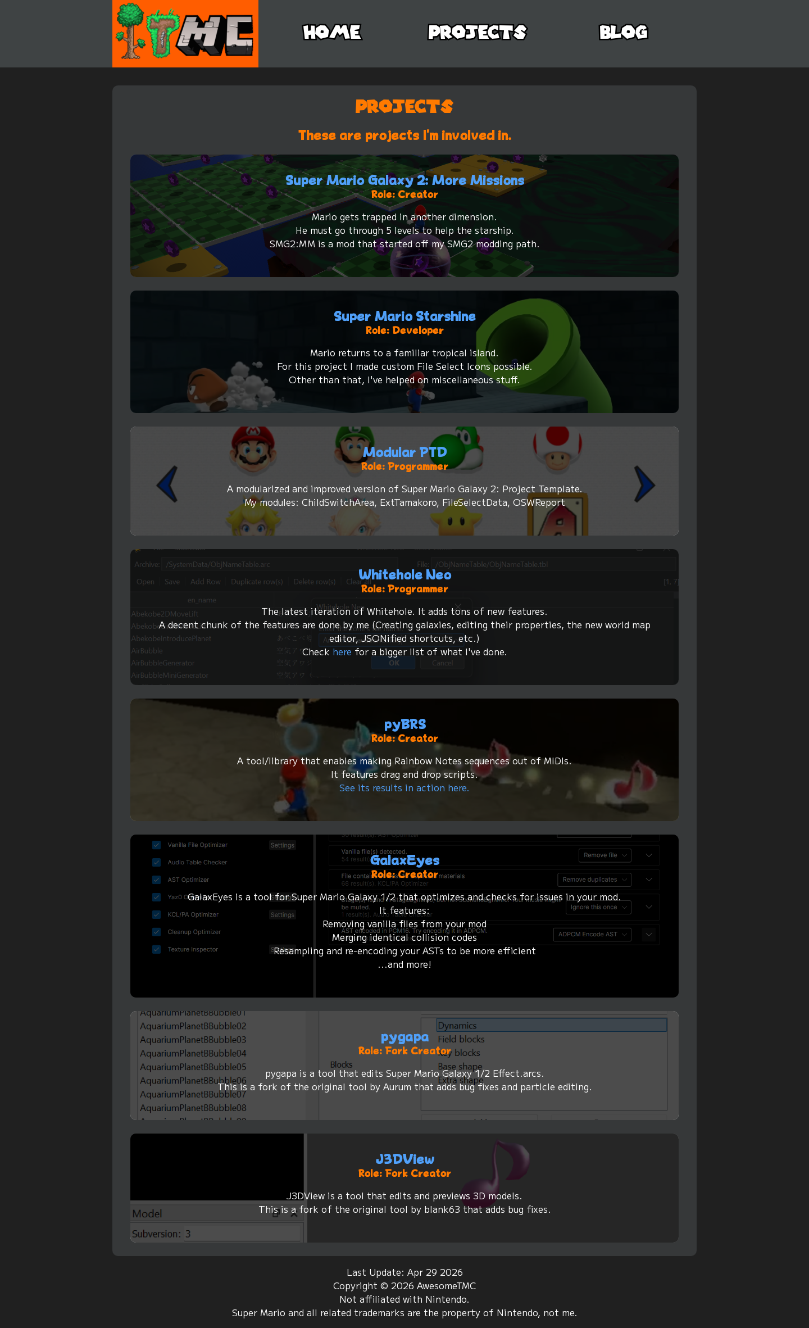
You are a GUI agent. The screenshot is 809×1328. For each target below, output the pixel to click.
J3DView (404, 1159)
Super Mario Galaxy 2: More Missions (404, 180)
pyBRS (405, 724)
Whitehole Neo (404, 574)
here (342, 651)
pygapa (404, 1036)
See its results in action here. (404, 787)
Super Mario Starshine (405, 316)
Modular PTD (404, 452)
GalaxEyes (404, 860)
